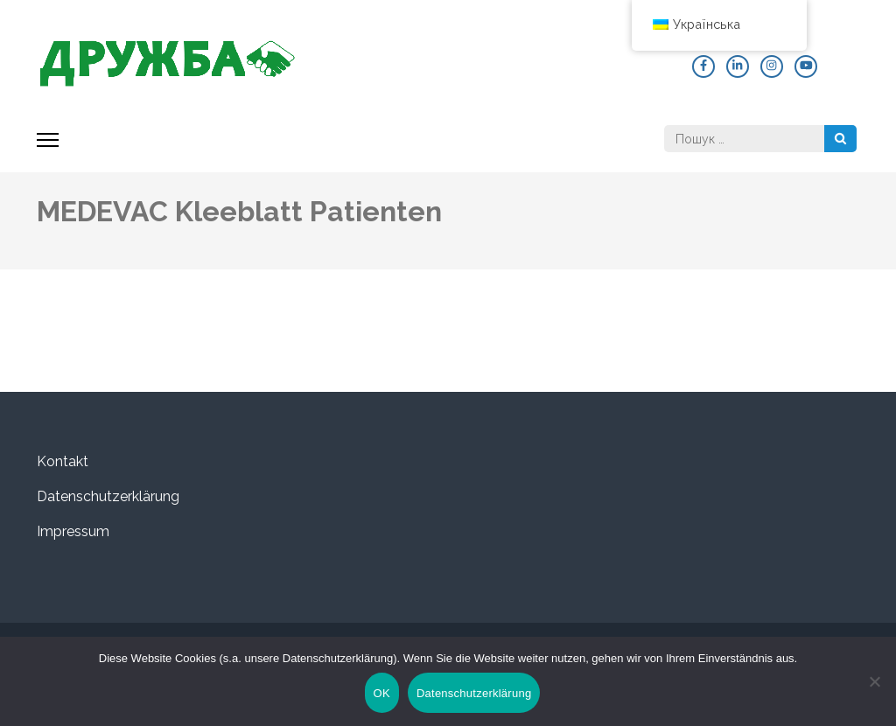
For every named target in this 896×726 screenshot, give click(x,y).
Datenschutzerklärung (108, 496)
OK (382, 693)
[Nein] (874, 681)
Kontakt (62, 461)
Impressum (73, 531)
